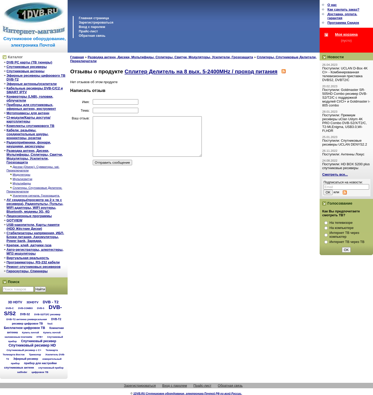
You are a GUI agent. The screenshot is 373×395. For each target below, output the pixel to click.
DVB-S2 (25, 314)
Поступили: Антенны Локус (343, 154)
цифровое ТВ (40, 372)
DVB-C (10, 308)
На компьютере (341, 228)
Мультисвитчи (22, 179)
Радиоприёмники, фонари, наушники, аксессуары (28, 144)
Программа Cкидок (343, 23)
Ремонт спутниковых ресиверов (33, 267)
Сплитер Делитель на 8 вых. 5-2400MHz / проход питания (201, 71)
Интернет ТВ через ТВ (346, 242)
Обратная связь (92, 36)
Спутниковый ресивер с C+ (23, 350)
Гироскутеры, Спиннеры (27, 271)
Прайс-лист (88, 31)
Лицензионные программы (29, 216)
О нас (332, 5)
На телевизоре (341, 223)
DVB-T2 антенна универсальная (26, 319)
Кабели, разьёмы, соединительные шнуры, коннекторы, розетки (27, 134)
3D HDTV (15, 302)
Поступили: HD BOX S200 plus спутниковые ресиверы (346, 166)
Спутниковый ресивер (38, 341)
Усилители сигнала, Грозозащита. (36, 195)
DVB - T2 (51, 302)
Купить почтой (30, 332)
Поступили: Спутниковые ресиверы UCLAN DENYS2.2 (344, 142)
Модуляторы (21, 174)
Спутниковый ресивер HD (32, 345)
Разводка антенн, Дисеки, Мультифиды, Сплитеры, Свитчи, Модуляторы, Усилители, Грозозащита (34, 156)
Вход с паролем (92, 27)
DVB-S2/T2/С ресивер (47, 314)
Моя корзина (346, 34)
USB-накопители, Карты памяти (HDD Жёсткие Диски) (33, 227)
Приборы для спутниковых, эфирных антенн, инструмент (31, 107)
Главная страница (94, 18)
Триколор (35, 354)
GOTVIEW (14, 220)
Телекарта (52, 350)
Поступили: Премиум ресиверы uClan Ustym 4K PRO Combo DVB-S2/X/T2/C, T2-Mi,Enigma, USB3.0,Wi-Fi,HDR (344, 123)
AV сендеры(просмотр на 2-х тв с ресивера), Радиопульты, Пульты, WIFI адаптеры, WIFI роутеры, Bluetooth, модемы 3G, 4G (34, 205)
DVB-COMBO (25, 308)
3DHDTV (32, 302)
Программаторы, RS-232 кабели (33, 262)
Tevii (49, 323)
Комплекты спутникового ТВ (30, 126)
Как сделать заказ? (343, 9)
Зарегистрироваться (96, 22)
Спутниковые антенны (25, 71)
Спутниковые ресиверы (26, 67)
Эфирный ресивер (25, 358)
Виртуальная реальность (27, 258)
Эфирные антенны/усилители (31, 84)
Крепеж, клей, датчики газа (28, 245)
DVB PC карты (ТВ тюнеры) (29, 62)
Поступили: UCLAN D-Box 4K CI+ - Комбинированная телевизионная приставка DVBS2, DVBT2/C (345, 74)
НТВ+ (40, 337)
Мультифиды (22, 183)
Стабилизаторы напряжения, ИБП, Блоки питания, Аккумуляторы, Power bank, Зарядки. (35, 237)
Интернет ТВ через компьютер (344, 235)
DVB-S (40, 308)
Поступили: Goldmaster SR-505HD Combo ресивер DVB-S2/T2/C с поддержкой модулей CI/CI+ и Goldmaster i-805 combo (346, 97)
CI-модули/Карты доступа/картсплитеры (28, 119)
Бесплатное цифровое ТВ (24, 328)
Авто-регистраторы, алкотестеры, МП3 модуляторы (34, 251)
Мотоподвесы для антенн (27, 113)
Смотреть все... (335, 174)
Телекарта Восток (14, 354)
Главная (77, 57)
